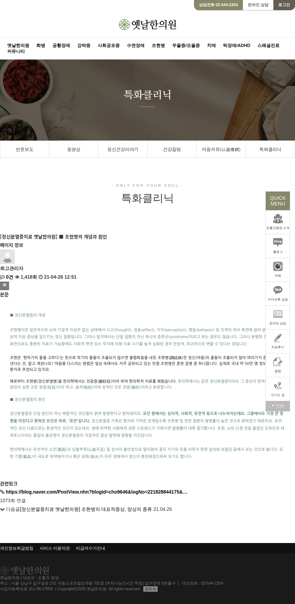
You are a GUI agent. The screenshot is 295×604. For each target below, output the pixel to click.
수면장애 (136, 45)
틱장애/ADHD (236, 45)
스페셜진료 (268, 45)
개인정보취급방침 (16, 548)
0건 (6, 277)
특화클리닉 (270, 149)
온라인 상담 (258, 5)
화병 (40, 45)
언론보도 (24, 149)
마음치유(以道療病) (221, 149)
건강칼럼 (172, 149)
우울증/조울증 (186, 45)
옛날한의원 (18, 45)
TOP (278, 406)
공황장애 (61, 45)
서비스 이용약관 (55, 548)
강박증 (83, 45)
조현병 (158, 45)
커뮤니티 (16, 51)
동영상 (73, 149)
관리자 (150, 589)
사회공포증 (109, 45)
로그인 (284, 5)
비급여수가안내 (90, 548)
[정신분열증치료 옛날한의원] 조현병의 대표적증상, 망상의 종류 (86, 509)
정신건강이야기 (122, 149)
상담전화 (218, 5)
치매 (211, 45)
